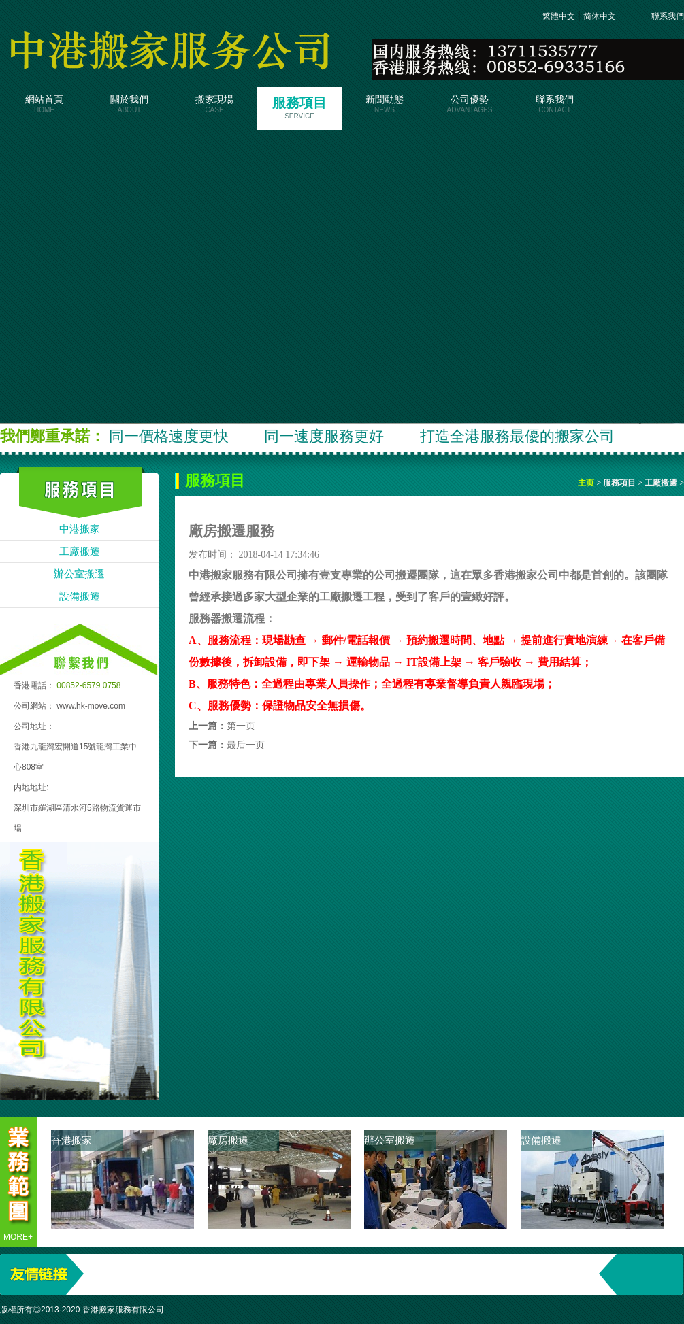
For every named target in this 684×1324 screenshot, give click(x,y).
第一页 (241, 726)
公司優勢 (469, 104)
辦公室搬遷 (79, 573)
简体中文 (600, 16)
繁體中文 (559, 16)
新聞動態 (384, 104)
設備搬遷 (79, 596)
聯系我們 (659, 16)
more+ (18, 1237)
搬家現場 (214, 104)
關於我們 (129, 104)
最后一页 (246, 745)
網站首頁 (44, 104)
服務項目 (299, 107)
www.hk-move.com (90, 706)
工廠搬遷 (79, 551)
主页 (587, 483)
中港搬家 (79, 529)
